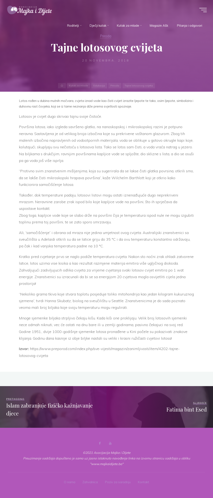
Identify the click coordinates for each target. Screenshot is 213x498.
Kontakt (143, 482)
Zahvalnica (90, 482)
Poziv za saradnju (118, 482)
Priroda (105, 36)
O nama (69, 482)
